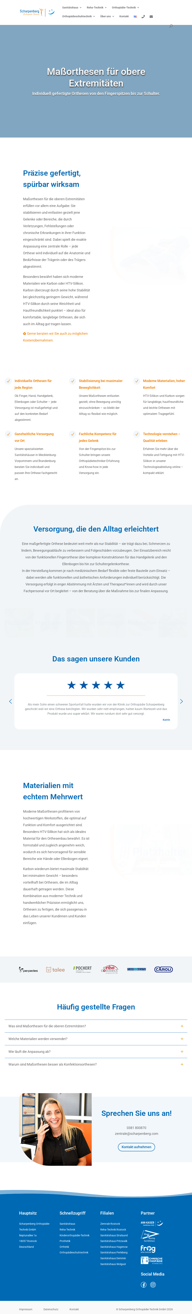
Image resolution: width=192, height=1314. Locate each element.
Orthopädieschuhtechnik (77, 16)
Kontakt (124, 16)
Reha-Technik (95, 7)
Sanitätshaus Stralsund (114, 1235)
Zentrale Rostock (110, 1223)
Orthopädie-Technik (124, 7)
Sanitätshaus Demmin (113, 1258)
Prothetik (65, 1241)
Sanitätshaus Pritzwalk (113, 1241)
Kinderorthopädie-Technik (74, 1235)
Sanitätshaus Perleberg (114, 1252)
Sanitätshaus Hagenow (114, 1246)
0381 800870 (136, 1129)
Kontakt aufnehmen (136, 1148)
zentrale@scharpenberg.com (136, 1135)
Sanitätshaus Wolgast (113, 1264)
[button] (19, 622)
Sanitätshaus (70, 7)
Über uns (105, 16)
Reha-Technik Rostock (113, 1229)
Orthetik (64, 1246)
